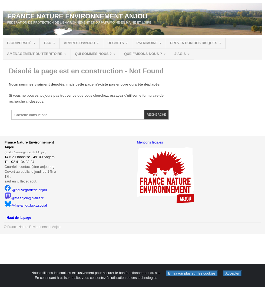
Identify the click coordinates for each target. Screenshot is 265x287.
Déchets (115, 43)
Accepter (232, 273)
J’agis (180, 54)
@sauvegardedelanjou (26, 190)
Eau (47, 43)
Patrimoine (146, 43)
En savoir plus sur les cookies (192, 273)
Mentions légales (150, 142)
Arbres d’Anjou (79, 43)
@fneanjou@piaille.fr (24, 198)
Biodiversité (19, 43)
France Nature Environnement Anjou (77, 16)
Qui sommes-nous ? (93, 54)
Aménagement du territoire (34, 54)
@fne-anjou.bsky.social (26, 205)
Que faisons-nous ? (143, 54)
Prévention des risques (193, 43)
